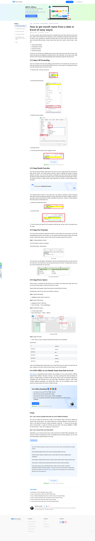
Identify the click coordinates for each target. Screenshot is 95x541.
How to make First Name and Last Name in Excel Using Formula (46, 497)
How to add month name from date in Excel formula (43, 499)
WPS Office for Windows (32, 521)
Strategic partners (47, 526)
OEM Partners (46, 524)
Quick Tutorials (36, 23)
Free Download (54, 480)
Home (31, 23)
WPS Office (33, 374)
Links (45, 521)
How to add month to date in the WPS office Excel (42, 494)
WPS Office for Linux (31, 531)
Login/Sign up (80, 1)
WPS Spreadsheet (44, 23)
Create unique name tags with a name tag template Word (44, 501)
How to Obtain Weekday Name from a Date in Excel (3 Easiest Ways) (47, 495)
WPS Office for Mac (31, 524)
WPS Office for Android (32, 526)
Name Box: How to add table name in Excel (41, 492)
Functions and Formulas (53, 23)
